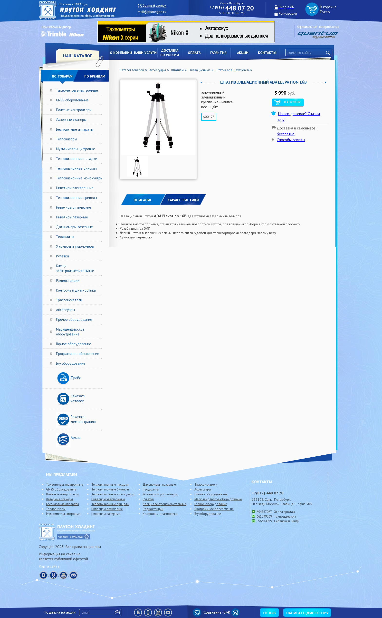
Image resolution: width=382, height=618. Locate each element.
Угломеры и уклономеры (75, 246)
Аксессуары (65, 309)
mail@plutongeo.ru (152, 12)
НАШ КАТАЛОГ (77, 56)
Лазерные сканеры (71, 119)
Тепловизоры (66, 139)
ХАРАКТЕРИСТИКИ (183, 200)
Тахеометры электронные (77, 90)
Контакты (267, 52)
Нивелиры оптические (73, 207)
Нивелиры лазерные (72, 217)
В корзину (292, 102)
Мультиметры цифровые (75, 149)
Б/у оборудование (70, 363)
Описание (143, 200)
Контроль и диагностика (76, 290)
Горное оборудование (73, 344)
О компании (121, 52)
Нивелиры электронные (75, 188)
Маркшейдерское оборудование (70, 331)
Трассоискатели (69, 300)
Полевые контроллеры (74, 110)
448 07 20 (232, 8)
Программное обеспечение (77, 353)
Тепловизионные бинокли (76, 168)
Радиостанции (67, 280)
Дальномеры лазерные (74, 227)
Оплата (194, 52)
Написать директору (307, 612)
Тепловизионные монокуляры (79, 178)
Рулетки (62, 256)
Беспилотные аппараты (74, 129)
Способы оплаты (291, 139)
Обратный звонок (153, 5)
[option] (189, 32)
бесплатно (286, 133)
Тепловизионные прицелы (76, 197)
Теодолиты (65, 236)
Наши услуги (145, 52)
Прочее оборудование (74, 319)
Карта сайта (49, 566)
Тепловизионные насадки (76, 158)
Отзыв (269, 612)
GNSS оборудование (72, 100)
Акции (242, 52)
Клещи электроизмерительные (75, 268)
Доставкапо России (169, 52)
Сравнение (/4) (211, 612)
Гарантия (218, 52)
